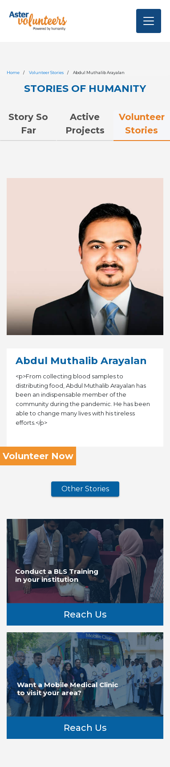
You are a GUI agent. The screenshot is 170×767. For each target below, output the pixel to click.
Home (13, 72)
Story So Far (28, 124)
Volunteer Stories (46, 72)
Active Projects (85, 124)
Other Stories (85, 489)
